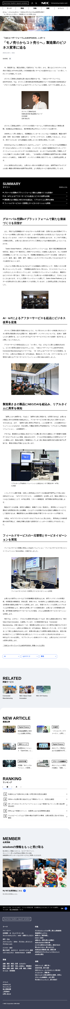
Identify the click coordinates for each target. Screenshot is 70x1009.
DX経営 (55, 727)
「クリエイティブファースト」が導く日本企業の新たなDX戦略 (59, 732)
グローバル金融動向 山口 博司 (45, 977)
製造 (42, 656)
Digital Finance (24, 727)
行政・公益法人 (20, 966)
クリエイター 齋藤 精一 (42, 972)
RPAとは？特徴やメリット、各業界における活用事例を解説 (29, 811)
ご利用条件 (6, 991)
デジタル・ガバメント (25, 941)
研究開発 (12, 970)
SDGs (15, 941)
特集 (35, 8)
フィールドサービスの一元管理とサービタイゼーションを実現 (27, 203)
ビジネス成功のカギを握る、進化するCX (47, 945)
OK (64, 908)
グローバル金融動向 (59, 761)
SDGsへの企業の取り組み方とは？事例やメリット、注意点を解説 (31, 799)
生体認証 (5, 933)
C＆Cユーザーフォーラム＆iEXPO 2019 (32, 12)
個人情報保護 (14, 909)
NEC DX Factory (42, 696)
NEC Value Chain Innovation (25, 697)
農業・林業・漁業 (8, 968)
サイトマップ (7, 987)
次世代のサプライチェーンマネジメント (47, 952)
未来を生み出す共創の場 (42, 942)
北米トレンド (23, 744)
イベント (61, 8)
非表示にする (63, 187)
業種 (22, 8)
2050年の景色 (39, 954)
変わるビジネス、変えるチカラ (44, 947)
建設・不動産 (27, 968)
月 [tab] (16, 787)
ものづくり (26, 656)
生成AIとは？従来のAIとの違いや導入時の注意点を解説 (27, 794)
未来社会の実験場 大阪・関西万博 (45, 949)
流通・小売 (6, 966)
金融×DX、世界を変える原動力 (44, 940)
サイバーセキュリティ (9, 935)
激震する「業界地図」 (42, 935)
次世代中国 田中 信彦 (42, 968)
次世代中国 (22, 761)
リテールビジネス (8, 952)
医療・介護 (18, 968)
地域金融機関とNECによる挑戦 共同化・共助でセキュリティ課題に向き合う (25, 732)
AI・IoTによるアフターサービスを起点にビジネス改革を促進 (26, 196)
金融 (4, 963)
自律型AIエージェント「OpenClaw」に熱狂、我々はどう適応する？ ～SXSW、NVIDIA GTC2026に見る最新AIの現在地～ (25, 749)
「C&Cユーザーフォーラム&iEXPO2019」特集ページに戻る (24, 645)
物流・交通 (14, 963)
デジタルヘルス (7, 944)
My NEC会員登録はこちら (14, 891)
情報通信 (28, 966)
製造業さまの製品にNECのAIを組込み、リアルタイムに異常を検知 (29, 200)
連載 (47, 8)
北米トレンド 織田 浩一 (42, 965)
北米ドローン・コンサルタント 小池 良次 (47, 970)
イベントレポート (13, 12)
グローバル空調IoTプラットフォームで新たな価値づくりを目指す (28, 193)
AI (5, 656)
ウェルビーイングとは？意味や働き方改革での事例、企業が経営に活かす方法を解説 (36, 817)
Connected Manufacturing (8, 697)
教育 (12, 966)
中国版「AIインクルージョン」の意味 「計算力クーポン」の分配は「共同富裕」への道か (25, 767)
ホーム (5, 12)
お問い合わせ (7, 994)
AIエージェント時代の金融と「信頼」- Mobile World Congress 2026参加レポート (59, 767)
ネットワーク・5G (18, 933)
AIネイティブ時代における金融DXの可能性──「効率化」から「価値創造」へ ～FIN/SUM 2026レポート (59, 749)
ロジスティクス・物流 (26, 950)
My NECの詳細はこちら (10, 894)
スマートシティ (7, 941)
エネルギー (22, 963)
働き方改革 (6, 950)
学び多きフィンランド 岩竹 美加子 (46, 979)
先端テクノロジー (28, 935)
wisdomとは (7, 984)
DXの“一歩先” (39, 938)
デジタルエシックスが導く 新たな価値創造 (48, 930)
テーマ (9, 8)
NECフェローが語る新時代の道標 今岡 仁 (48, 975)
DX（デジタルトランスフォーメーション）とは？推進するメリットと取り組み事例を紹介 (36, 805)
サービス (5, 970)
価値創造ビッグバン (41, 933)
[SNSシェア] (10, 58)
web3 (19, 935)
